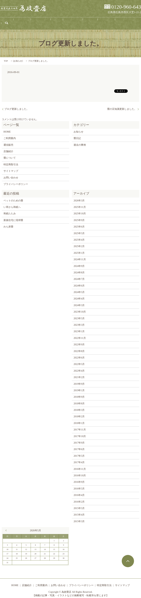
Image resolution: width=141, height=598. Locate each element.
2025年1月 (79, 249)
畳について (68, 22)
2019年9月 (79, 380)
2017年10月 (80, 433)
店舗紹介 (30, 22)
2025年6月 (79, 223)
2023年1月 (79, 328)
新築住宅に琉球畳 (13, 217)
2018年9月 (79, 393)
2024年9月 (79, 262)
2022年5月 (79, 361)
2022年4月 (79, 367)
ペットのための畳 (13, 197)
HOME (18, 22)
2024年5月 (79, 289)
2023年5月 (79, 315)
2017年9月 (79, 439)
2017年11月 (80, 426)
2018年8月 (79, 400)
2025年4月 (79, 236)
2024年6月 (79, 282)
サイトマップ (11, 168)
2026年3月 (79, 197)
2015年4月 (79, 511)
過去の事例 (80, 141)
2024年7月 (79, 276)
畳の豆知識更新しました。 (122, 106)
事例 (56, 22)
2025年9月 (79, 217)
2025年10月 (80, 210)
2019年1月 (79, 387)
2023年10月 (80, 308)
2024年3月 (79, 302)
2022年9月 (79, 341)
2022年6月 (79, 354)
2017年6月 (79, 446)
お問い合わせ (109, 22)
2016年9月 (79, 479)
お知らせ (18, 58)
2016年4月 (79, 492)
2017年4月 (79, 459)
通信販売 (93, 22)
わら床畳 (8, 223)
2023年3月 (79, 321)
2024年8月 (79, 269)
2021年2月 (79, 374)
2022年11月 (80, 334)
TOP (6, 58)
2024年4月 (79, 295)
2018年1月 (79, 420)
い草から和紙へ (12, 204)
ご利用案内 (44, 22)
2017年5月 (79, 452)
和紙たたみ (10, 210)
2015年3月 (79, 518)
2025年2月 (79, 243)
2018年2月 (79, 413)
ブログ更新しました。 (16, 106)
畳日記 (81, 22)
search (123, 22)
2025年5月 (79, 230)
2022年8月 (79, 348)
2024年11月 (80, 256)
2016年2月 (79, 498)
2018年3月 (79, 407)
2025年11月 (80, 204)
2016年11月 (80, 465)
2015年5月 (79, 505)
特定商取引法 (11, 161)
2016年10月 (80, 472)
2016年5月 (79, 485)
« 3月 (6, 527)
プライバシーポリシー (16, 181)
